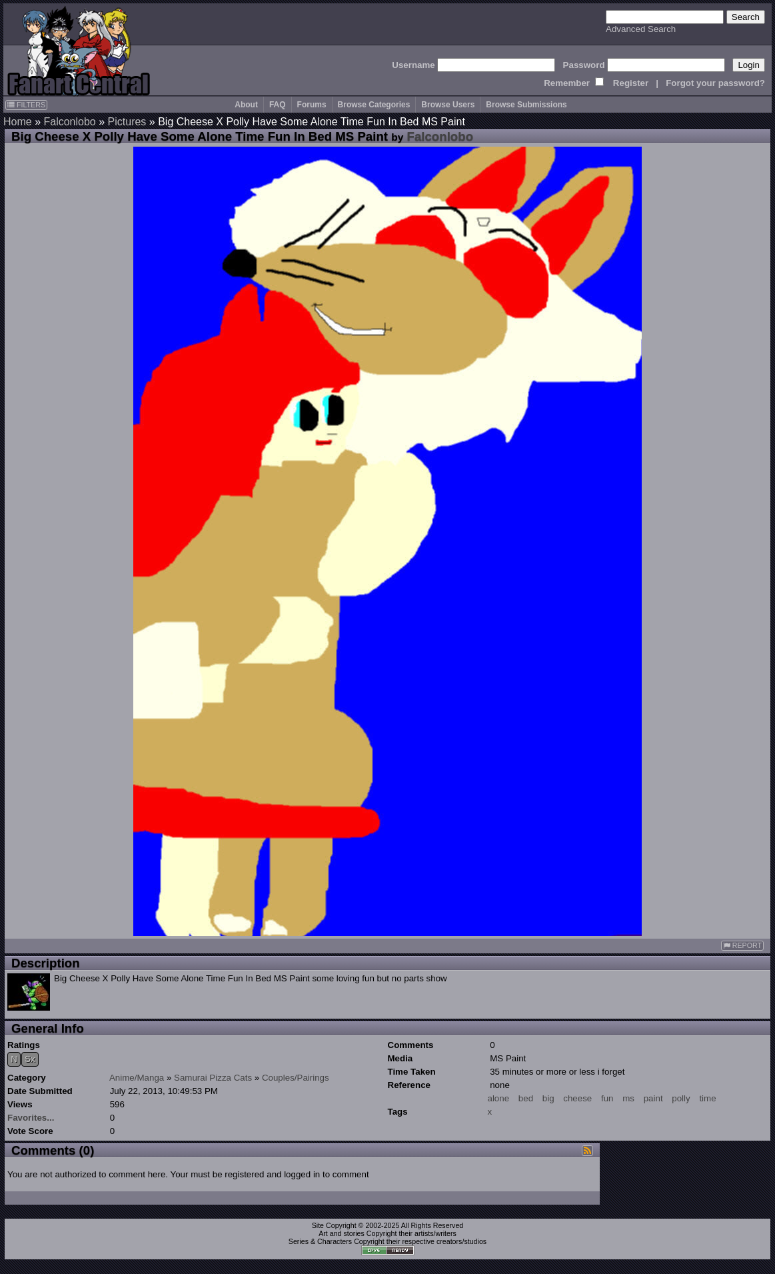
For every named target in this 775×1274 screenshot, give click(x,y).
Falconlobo (69, 121)
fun (607, 1098)
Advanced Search (641, 29)
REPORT (742, 945)
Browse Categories (374, 104)
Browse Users (447, 104)
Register (630, 83)
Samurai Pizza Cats (213, 1078)
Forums (312, 104)
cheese (577, 1098)
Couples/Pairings (295, 1078)
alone (499, 1098)
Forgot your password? (715, 83)
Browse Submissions (526, 104)
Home (17, 121)
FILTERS (26, 105)
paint (653, 1098)
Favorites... (30, 1118)
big (548, 1098)
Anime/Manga (136, 1078)
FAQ (277, 104)
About (246, 104)
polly (681, 1098)
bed (525, 1098)
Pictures (127, 121)
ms (628, 1098)
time (707, 1098)
